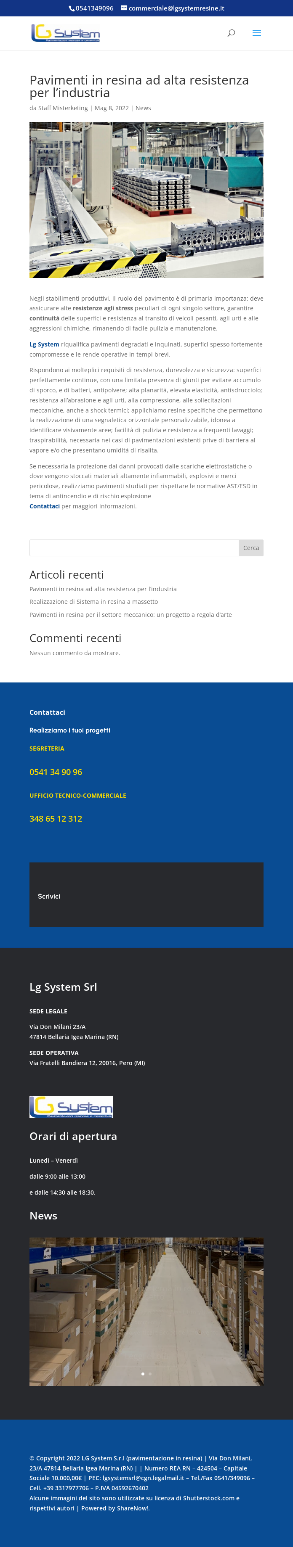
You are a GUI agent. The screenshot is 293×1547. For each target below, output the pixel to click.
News (143, 108)
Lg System (44, 344)
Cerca (251, 548)
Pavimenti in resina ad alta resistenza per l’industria (103, 589)
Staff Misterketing (63, 108)
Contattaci (44, 506)
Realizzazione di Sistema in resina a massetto (93, 602)
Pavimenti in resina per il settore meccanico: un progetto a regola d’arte (130, 615)
